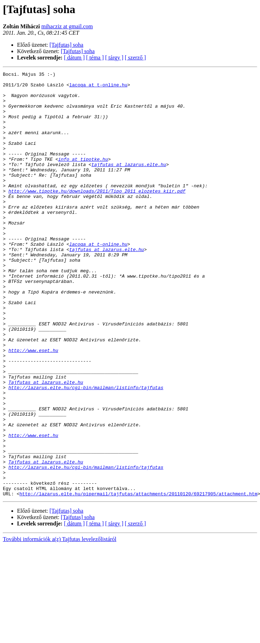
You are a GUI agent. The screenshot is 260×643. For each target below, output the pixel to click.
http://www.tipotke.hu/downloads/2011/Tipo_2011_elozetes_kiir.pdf (97, 215)
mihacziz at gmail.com (67, 26)
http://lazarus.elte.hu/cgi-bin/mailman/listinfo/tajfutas (86, 451)
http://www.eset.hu (33, 406)
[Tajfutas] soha (66, 45)
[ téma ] (95, 58)
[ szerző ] (135, 58)
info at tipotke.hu (83, 177)
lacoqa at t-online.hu (98, 88)
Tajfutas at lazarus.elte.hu (46, 445)
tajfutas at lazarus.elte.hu (129, 183)
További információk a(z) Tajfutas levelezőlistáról (59, 624)
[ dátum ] (74, 58)
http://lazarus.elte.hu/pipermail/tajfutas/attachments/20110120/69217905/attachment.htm (139, 578)
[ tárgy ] (114, 58)
